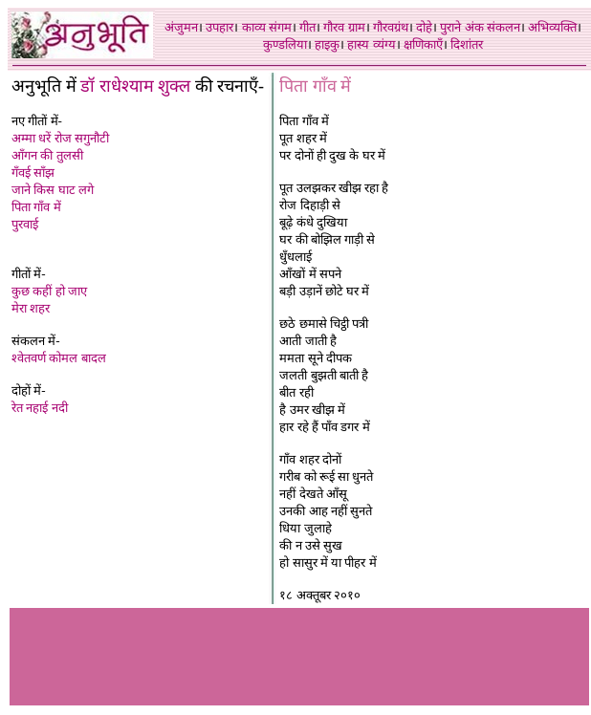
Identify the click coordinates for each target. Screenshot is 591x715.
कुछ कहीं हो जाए (49, 291)
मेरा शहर (30, 308)
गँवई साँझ (33, 172)
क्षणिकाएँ (423, 44)
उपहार (219, 27)
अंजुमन (181, 27)
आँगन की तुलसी (47, 155)
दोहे (424, 27)
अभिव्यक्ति (552, 27)
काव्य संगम (267, 27)
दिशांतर (466, 44)
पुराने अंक (461, 27)
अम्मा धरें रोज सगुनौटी (60, 138)
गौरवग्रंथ (390, 27)
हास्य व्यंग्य (371, 44)
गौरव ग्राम (343, 27)
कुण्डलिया (285, 44)
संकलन (503, 27)
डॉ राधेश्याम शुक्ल (135, 86)
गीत (307, 27)
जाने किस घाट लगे (52, 190)
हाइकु (327, 44)
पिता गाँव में (36, 207)
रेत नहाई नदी (39, 408)
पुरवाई (24, 224)
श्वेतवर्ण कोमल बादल (58, 358)
